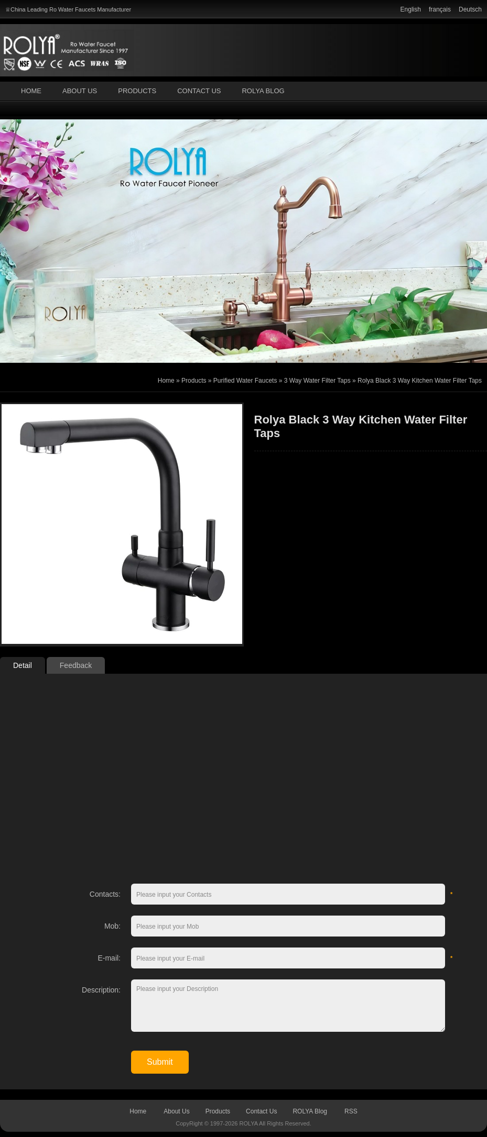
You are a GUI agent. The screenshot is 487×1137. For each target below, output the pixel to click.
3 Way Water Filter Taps (317, 380)
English (411, 9)
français (440, 9)
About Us (79, 91)
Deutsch (470, 9)
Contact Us (199, 91)
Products (137, 91)
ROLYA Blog (263, 91)
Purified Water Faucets (245, 380)
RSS (351, 1111)
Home (31, 91)
